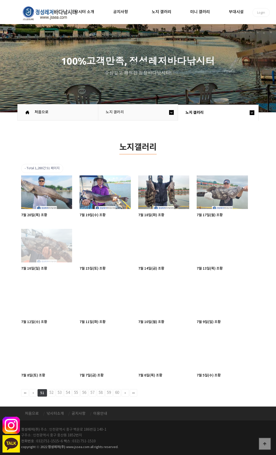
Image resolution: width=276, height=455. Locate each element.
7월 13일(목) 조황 (210, 268)
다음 (125, 393)
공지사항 (120, 12)
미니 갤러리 (200, 12)
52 (51, 393)
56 (84, 393)
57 (92, 393)
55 (76, 393)
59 (109, 393)
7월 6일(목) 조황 (150, 375)
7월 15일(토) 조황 (93, 268)
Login (261, 12)
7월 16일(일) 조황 (34, 268)
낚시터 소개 (84, 12)
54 (68, 393)
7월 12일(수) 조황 (34, 322)
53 (60, 393)
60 (117, 393)
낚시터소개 (55, 414)
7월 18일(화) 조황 (151, 215)
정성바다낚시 (52, 13)
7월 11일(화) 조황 (93, 322)
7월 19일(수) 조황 (93, 215)
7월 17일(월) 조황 (210, 215)
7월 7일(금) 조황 (92, 375)
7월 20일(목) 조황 (34, 215)
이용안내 (100, 414)
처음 (25, 393)
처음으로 (41, 112)
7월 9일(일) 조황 (209, 322)
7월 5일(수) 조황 (209, 375)
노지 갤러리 (161, 12)
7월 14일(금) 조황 (151, 268)
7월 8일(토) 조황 (33, 375)
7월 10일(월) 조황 (151, 322)
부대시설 (236, 12)
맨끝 (133, 393)
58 (101, 393)
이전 (33, 393)
